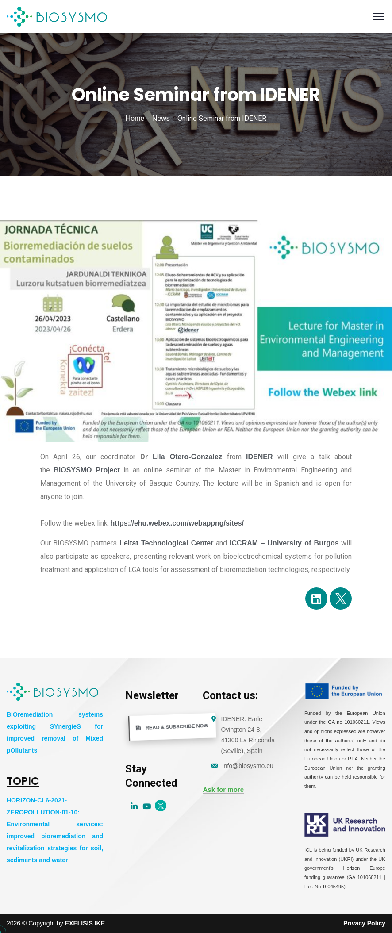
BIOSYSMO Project (87, 470)
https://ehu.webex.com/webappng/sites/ (177, 523)
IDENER (259, 457)
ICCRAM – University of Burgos (284, 543)
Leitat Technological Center (166, 543)
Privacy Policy (364, 923)
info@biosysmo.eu (247, 765)
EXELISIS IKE (85, 923)
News (161, 118)
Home (135, 118)
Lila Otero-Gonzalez (187, 457)
